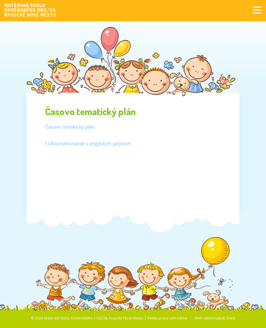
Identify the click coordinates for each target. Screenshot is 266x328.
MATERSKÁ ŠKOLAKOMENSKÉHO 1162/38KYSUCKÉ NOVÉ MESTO (30, 10)
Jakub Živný (225, 318)
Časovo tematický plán (70, 127)
